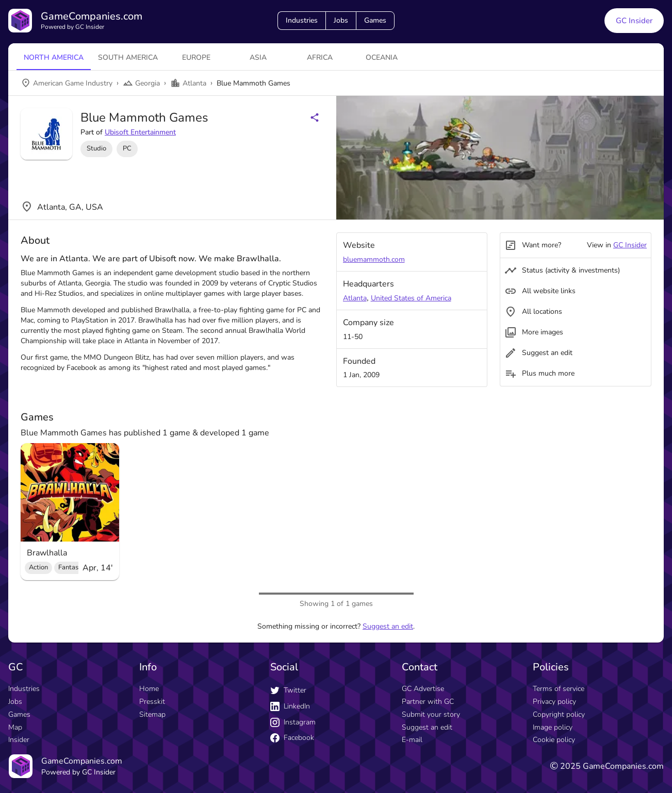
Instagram (293, 722)
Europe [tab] (196, 57)
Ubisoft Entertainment (140, 132)
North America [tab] (54, 57)
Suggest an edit (388, 626)
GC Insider (630, 245)
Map (15, 727)
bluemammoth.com (374, 259)
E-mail (412, 740)
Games (375, 20)
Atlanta (355, 298)
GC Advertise (423, 689)
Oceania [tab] (382, 57)
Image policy (552, 727)
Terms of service (558, 689)
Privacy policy (554, 701)
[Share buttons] (314, 117)
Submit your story (431, 714)
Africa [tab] (320, 57)
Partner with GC (428, 701)
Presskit (152, 701)
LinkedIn (290, 706)
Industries (302, 20)
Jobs (341, 20)
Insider (18, 740)
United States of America (411, 298)
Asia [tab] (258, 57)
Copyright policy (559, 714)
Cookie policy (554, 740)
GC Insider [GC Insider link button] (634, 20)
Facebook (292, 738)
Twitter (288, 690)
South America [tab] (128, 57)
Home (149, 689)
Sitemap (152, 714)
